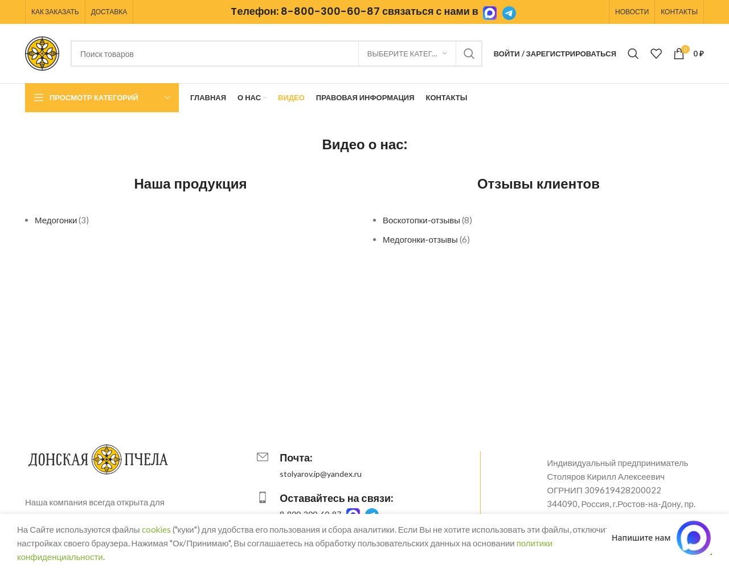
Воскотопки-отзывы (421, 220)
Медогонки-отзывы (420, 239)
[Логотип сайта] (42, 52)
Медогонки (56, 220)
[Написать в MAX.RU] (661, 538)
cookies (156, 529)
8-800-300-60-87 (330, 11)
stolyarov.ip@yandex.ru (321, 474)
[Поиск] (276, 53)
